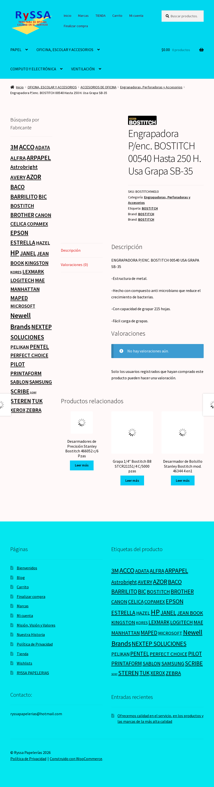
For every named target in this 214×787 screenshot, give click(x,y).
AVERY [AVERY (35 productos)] (18, 177)
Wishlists (24, 663)
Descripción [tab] (71, 250)
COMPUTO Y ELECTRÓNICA (33, 68)
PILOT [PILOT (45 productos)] (17, 364)
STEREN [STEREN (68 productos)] (20, 401)
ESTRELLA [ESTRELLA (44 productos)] (22, 242)
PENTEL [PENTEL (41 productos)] (39, 346)
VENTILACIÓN (83, 68)
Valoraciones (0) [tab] (74, 264)
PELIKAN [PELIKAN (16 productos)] (19, 347)
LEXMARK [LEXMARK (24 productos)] (33, 271)
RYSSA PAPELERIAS (33, 672)
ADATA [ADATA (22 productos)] (42, 147)
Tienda (22, 653)
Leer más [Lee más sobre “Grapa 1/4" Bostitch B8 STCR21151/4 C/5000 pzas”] (132, 480)
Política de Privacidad (35, 644)
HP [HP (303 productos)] (14, 252)
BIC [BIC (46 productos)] (42, 196)
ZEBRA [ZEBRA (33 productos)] (33, 409)
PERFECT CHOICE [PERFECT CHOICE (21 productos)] (29, 355)
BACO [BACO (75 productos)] (17, 187)
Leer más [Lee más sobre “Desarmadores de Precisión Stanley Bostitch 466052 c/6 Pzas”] (82, 465)
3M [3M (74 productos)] (14, 147)
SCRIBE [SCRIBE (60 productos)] (19, 391)
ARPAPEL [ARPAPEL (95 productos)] (39, 158)
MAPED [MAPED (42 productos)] (19, 298)
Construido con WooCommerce (76, 758)
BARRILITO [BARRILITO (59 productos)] (24, 196)
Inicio (67, 15)
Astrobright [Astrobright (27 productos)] (24, 167)
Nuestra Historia (31, 634)
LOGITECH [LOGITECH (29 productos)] (22, 280)
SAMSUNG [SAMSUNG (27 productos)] (40, 382)
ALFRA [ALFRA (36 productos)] (18, 157)
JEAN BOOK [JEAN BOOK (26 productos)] (190, 613)
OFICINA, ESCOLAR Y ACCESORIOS (64, 49)
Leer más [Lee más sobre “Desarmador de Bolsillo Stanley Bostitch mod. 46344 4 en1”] (183, 480)
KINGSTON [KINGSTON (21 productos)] (37, 263)
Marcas (83, 15)
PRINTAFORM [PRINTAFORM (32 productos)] (26, 373)
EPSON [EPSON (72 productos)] (19, 233)
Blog (21, 577)
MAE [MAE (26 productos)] (40, 280)
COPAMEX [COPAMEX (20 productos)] (37, 224)
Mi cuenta (136, 15)
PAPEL (15, 49)
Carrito (117, 15)
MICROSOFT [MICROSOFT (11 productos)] (22, 306)
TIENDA (101, 15)
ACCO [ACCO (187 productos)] (26, 147)
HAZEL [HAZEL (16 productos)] (43, 243)
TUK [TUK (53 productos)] (37, 400)
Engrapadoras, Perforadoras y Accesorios (151, 87)
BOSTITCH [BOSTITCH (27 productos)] (22, 205)
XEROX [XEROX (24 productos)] (17, 410)
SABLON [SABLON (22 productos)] (19, 382)
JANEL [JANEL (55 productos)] (28, 253)
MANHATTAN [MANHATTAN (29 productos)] (25, 289)
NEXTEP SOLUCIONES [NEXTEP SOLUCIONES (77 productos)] (159, 644)
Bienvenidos (27, 567)
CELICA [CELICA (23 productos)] (18, 223)
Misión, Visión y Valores (36, 625)
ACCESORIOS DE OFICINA (98, 87)
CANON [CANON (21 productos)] (43, 215)
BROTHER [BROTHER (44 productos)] (22, 214)
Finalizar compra (76, 26)
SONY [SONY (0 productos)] (33, 392)
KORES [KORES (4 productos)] (16, 271)
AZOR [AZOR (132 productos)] (33, 177)
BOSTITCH (150, 208)
